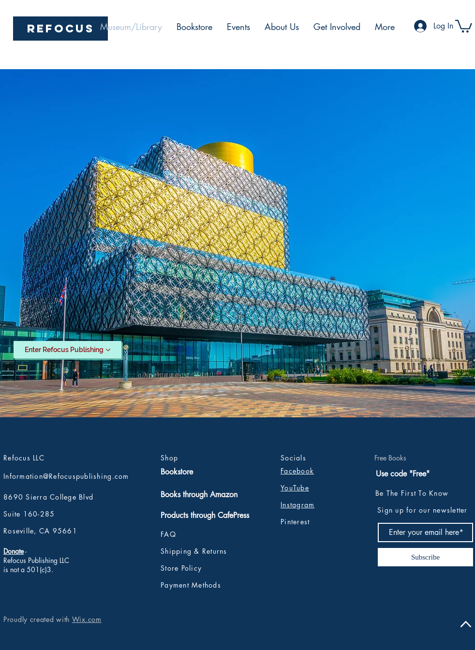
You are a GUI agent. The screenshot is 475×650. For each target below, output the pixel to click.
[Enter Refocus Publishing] (67, 349)
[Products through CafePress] (220, 516)
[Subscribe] (425, 557)
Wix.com (87, 619)
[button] (463, 25)
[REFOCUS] (60, 28)
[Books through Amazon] (201, 494)
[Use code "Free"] (404, 474)
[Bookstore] (204, 472)
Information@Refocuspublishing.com (66, 476)
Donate (13, 551)
